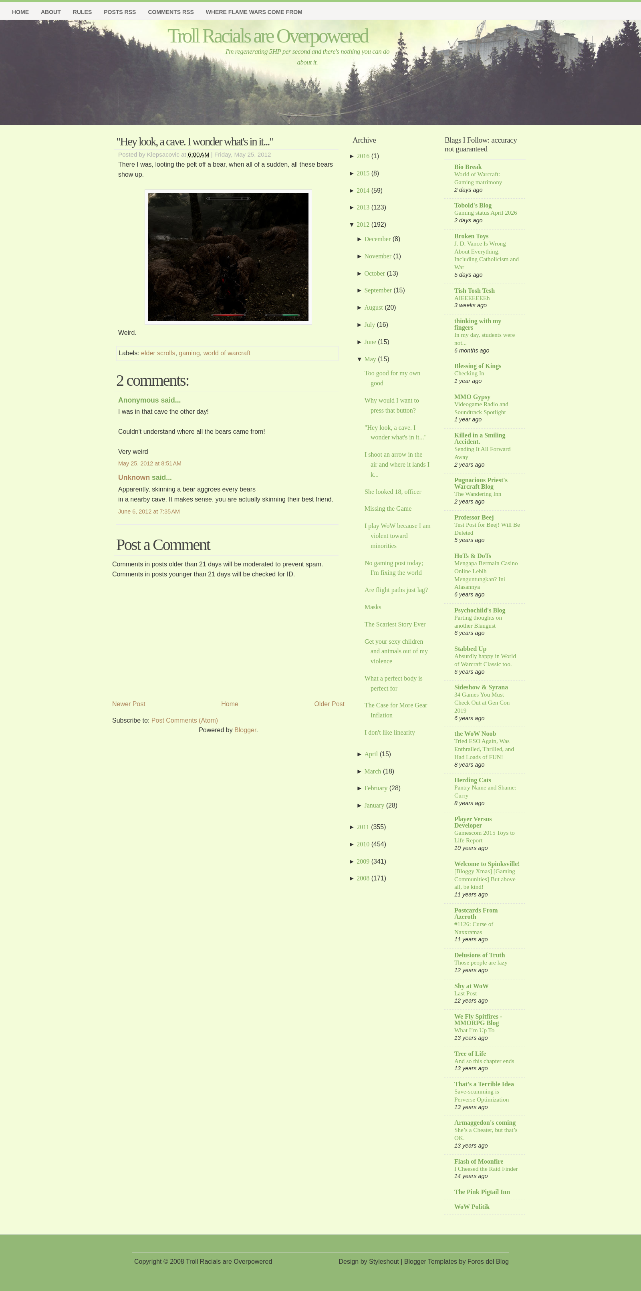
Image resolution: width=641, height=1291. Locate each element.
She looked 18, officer (393, 491)
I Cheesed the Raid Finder (486, 1168)
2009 (363, 861)
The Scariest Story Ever (395, 624)
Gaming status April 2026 (485, 212)
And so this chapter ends (484, 1060)
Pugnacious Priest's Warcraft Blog (481, 483)
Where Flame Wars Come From (254, 12)
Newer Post (128, 704)
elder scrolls (158, 353)
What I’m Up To (474, 1030)
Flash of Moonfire (478, 1161)
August (373, 307)
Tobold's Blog (473, 205)
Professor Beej (474, 517)
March (372, 771)
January (374, 805)
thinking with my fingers (477, 324)
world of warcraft (227, 353)
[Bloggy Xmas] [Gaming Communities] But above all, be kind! (485, 879)
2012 (363, 224)
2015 (363, 173)
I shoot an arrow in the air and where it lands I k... (397, 464)
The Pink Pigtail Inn (482, 1191)
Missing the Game (388, 508)
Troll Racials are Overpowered (267, 35)
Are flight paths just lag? (396, 589)
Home (20, 12)
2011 (363, 827)
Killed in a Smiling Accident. (480, 438)
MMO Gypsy (472, 396)
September (377, 290)
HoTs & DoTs (472, 555)
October (374, 273)
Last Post (465, 993)
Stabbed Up (470, 648)
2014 (363, 190)
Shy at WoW (471, 986)
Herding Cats (472, 780)
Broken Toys (471, 236)
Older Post (329, 704)
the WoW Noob (475, 733)
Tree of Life (470, 1053)
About (51, 12)
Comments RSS (171, 12)
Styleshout (384, 1261)
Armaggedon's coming (485, 1122)
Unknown (134, 477)
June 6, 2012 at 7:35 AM (149, 511)
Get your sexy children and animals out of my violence (396, 651)
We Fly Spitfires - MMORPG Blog (478, 1019)
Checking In (469, 373)
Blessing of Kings (477, 366)
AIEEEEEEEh (472, 297)
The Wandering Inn (477, 493)
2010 (363, 844)
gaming (189, 353)
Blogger (245, 730)
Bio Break (468, 166)
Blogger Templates (430, 1261)
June (370, 341)
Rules (82, 12)
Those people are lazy (481, 962)
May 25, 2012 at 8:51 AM (149, 463)
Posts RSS (120, 12)
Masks (373, 607)
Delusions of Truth (479, 955)
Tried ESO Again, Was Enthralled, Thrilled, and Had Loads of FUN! (484, 748)
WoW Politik (472, 1206)
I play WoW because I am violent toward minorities (398, 535)
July (369, 324)
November (377, 256)
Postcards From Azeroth (476, 913)
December (377, 239)
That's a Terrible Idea (484, 1084)
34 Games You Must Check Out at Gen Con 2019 (482, 702)
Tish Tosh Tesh (474, 290)
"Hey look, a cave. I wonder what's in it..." (194, 141)
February (375, 788)
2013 (363, 207)
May (370, 359)
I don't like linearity (390, 732)
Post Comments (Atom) (184, 720)
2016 (363, 156)
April (371, 754)
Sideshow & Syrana (481, 687)
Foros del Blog (488, 1261)
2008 (363, 878)
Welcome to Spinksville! (487, 863)
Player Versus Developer (473, 822)
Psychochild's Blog (480, 610)
